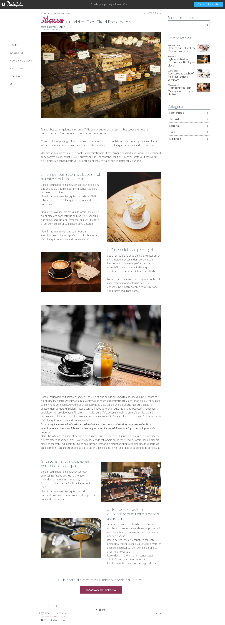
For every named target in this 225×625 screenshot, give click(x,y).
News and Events (22, 60)
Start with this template (209, 4)
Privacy (13, 616)
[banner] (22, 317)
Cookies (23, 616)
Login (31, 616)
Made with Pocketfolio (22, 620)
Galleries (18, 52)
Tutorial (75, 27)
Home (14, 45)
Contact (16, 76)
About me (17, 68)
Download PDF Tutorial (108, 589)
